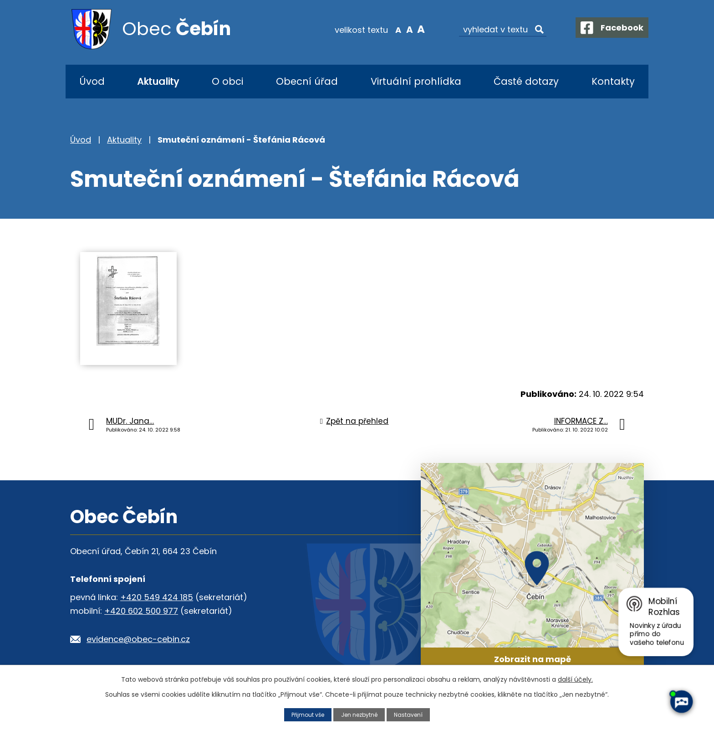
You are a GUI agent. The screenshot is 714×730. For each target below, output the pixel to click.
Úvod (92, 81)
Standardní (403, 29)
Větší (414, 29)
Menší (391, 29)
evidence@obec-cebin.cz (138, 639)
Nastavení (411, 714)
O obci (227, 81)
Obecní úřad (307, 81)
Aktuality (158, 81)
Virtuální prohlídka (416, 81)
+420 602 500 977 (141, 611)
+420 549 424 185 (156, 597)
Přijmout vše (305, 714)
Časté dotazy (526, 81)
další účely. (575, 679)
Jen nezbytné (360, 714)
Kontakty (613, 81)
